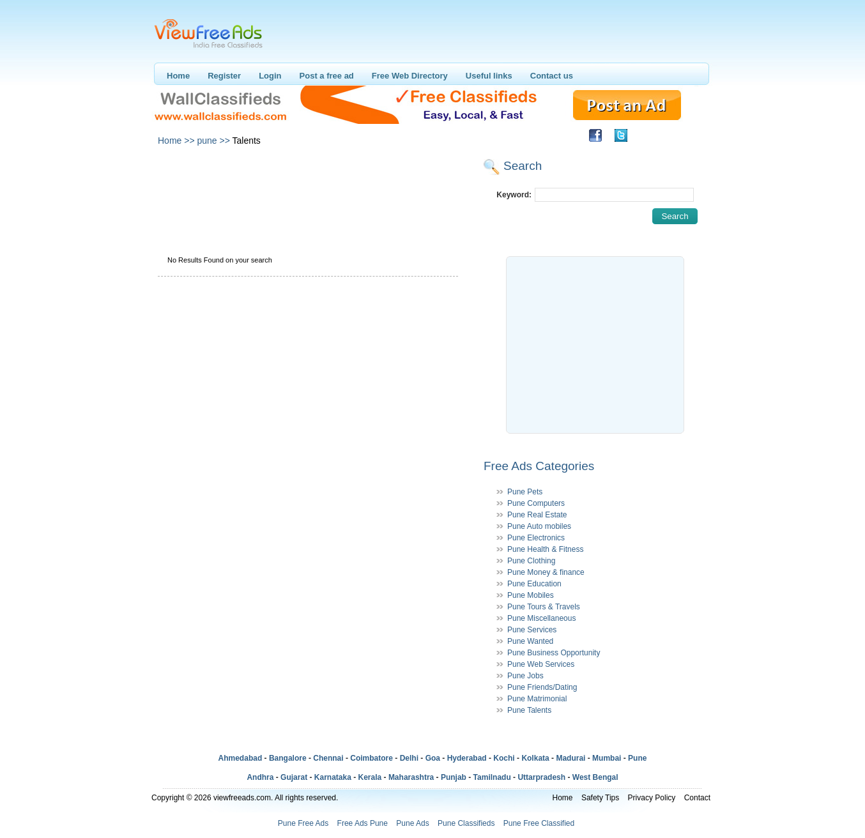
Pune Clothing (531, 560)
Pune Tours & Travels (543, 606)
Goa (432, 758)
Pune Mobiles (530, 595)
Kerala (370, 777)
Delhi (409, 758)
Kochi (503, 758)
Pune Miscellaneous (541, 618)
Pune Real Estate (537, 514)
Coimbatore (371, 758)
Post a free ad (327, 75)
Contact (697, 797)
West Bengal (595, 777)
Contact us (551, 75)
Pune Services (531, 629)
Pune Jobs (525, 675)
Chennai (328, 758)
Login (270, 75)
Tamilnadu (492, 777)
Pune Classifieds (466, 823)
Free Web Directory (410, 75)
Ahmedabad (240, 758)
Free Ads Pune (362, 823)
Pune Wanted (530, 641)
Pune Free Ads (303, 823)
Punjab (453, 777)
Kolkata (535, 758)
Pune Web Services (540, 664)
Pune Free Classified (538, 823)
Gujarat (293, 777)
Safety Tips (600, 797)
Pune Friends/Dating (542, 687)
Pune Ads (412, 823)
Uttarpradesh (541, 777)
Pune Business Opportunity (553, 652)
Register (224, 75)
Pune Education (534, 583)
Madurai (570, 758)
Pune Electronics (536, 537)
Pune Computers (536, 503)
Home (178, 75)
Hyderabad (467, 758)
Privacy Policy (652, 797)
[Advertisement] (307, 184)
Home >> (176, 140)
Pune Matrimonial (537, 698)
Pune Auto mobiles (539, 526)
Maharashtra (411, 777)
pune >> (213, 140)
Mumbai (606, 758)
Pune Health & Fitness (545, 549)
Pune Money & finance (546, 572)
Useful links (489, 75)
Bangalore (288, 758)
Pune (637, 758)
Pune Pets (524, 491)
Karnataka (332, 777)
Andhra (260, 777)
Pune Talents (529, 710)
